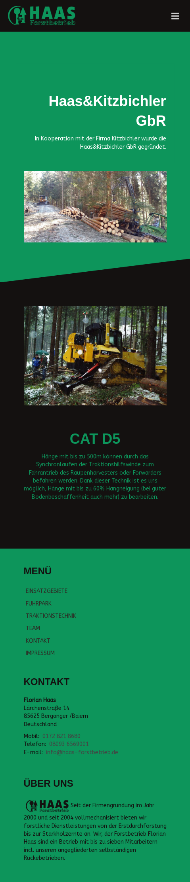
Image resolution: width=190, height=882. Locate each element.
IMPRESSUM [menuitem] (40, 653)
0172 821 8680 (61, 736)
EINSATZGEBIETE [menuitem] (46, 591)
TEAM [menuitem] (33, 628)
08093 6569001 (69, 744)
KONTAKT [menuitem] (38, 641)
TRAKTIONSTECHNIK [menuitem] (51, 616)
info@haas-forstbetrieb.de (82, 752)
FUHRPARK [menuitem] (39, 603)
